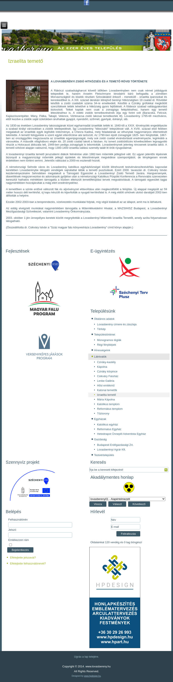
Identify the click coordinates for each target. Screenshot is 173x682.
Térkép (101, 329)
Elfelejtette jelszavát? (23, 557)
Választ (117, 504)
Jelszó (12, 529)
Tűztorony (103, 413)
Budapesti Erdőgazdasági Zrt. (115, 444)
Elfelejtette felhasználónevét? (28, 563)
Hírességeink (102, 350)
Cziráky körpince (107, 371)
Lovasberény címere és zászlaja (117, 324)
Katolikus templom (108, 404)
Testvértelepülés (104, 455)
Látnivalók (100, 356)
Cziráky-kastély (106, 362)
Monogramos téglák (109, 340)
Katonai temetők (107, 390)
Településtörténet (104, 334)
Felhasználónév (18, 519)
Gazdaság (100, 439)
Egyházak (100, 419)
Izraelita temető (25, 61)
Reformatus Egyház (109, 429)
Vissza (98, 504)
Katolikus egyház (107, 424)
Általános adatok (104, 318)
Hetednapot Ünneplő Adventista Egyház (121, 433)
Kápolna (102, 366)
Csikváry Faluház (107, 376)
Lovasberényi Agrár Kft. (111, 449)
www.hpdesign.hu (92, 676)
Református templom (110, 408)
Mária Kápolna (106, 399)
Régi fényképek (106, 344)
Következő (139, 504)
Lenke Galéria (105, 380)
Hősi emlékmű (105, 385)
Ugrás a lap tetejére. (86, 656)
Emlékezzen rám (18, 540)
